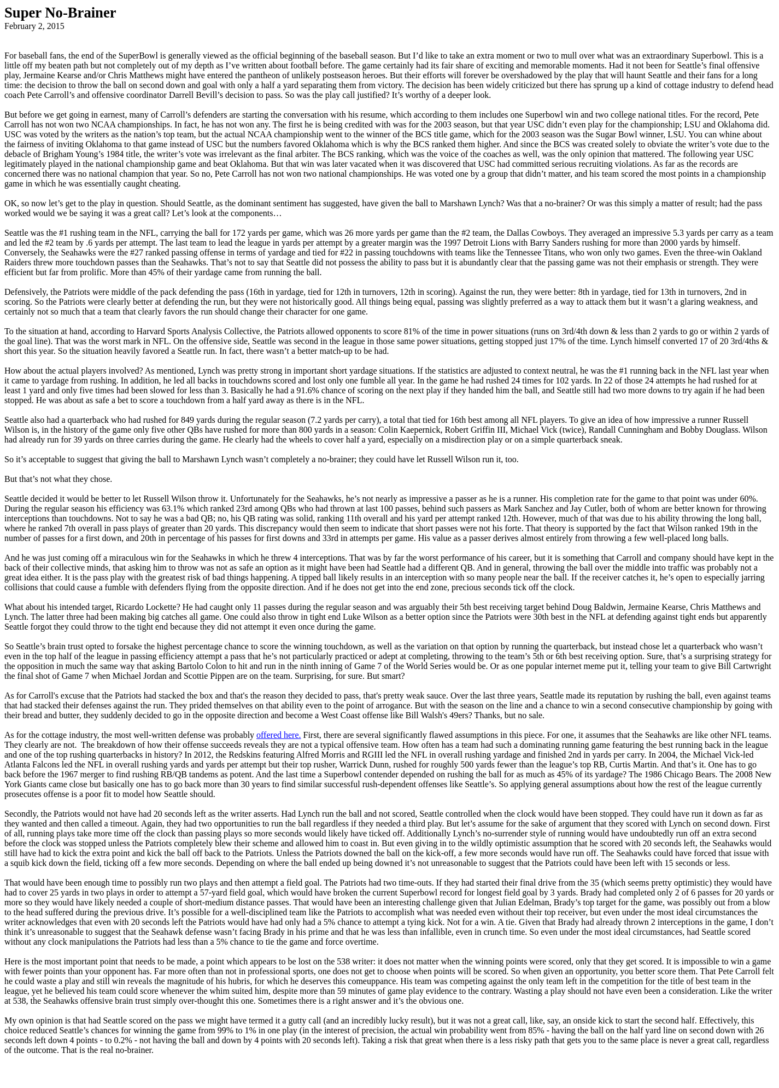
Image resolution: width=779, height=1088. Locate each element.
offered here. (278, 735)
